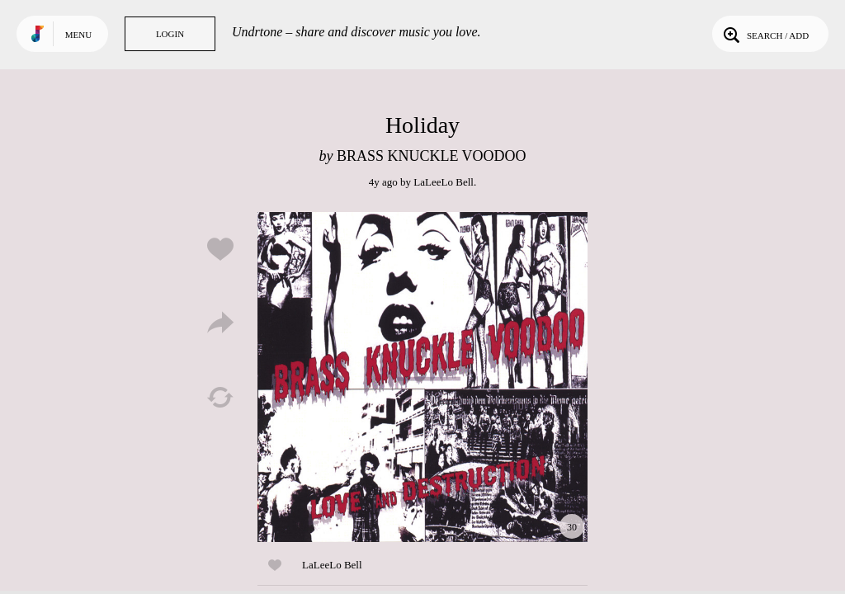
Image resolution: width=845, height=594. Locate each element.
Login (170, 34)
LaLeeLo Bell (443, 182)
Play (422, 377)
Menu (78, 35)
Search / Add (764, 34)
